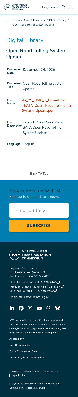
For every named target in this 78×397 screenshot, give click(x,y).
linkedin (11, 308)
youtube (39, 308)
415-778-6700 (48, 282)
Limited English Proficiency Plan (27, 357)
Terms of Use (50, 371)
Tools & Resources (34, 21)
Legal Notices (19, 375)
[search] (63, 7)
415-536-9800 (45, 291)
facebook (21, 308)
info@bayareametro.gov (33, 297)
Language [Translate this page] (48, 7)
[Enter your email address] (39, 210)
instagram (30, 308)
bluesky (57, 308)
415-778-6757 (52, 287)
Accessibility (16, 338)
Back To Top (39, 173)
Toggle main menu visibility (71, 6)
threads (48, 308)
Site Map (14, 371)
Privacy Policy (31, 371)
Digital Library (57, 21)
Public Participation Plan (23, 351)
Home (16, 21)
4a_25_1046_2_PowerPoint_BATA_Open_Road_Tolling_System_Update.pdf (44, 105)
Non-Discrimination (20, 345)
